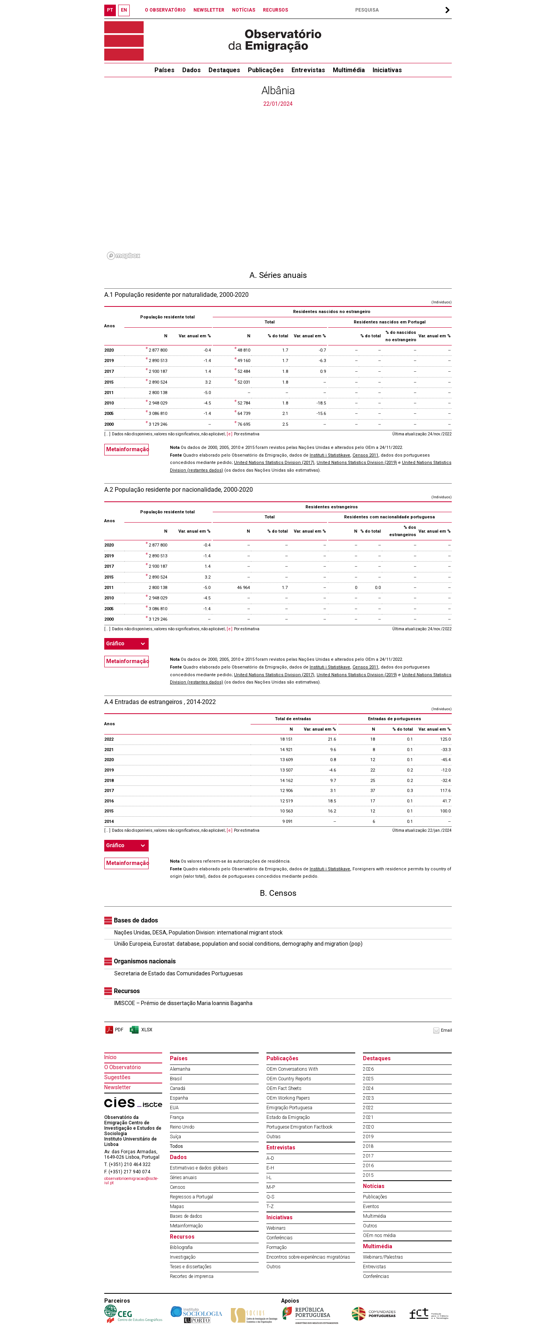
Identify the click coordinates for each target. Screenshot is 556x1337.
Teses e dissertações (191, 1266)
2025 (368, 1078)
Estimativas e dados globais (199, 1168)
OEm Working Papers (288, 1098)
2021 (368, 1117)
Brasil (176, 1078)
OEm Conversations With (292, 1069)
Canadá (177, 1088)
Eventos (371, 1206)
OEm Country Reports (288, 1078)
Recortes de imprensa (192, 1276)
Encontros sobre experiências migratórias (308, 1257)
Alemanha (180, 1069)
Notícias (374, 1186)
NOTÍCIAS (243, 10)
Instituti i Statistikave (330, 455)
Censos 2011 (365, 455)
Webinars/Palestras (383, 1257)
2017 (368, 1156)
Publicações (266, 70)
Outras (273, 1136)
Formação (276, 1247)
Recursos (182, 1237)
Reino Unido (182, 1127)
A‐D (270, 1158)
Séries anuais (183, 1177)
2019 (368, 1136)
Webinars (276, 1228)
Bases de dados (186, 1216)
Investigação (182, 1257)
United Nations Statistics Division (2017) (274, 462)
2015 (368, 1175)
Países (179, 1058)
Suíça (175, 1136)
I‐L (268, 1177)
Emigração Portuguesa (289, 1107)
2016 (368, 1165)
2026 (368, 1069)
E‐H (270, 1168)
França (177, 1117)
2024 (368, 1088)
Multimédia (349, 70)
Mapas (177, 1206)
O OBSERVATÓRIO (165, 10)
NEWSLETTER (208, 10)
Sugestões (117, 1077)
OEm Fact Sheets (284, 1088)
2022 (368, 1107)
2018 (368, 1146)
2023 (368, 1098)
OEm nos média (379, 1235)
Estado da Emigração (288, 1117)
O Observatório (122, 1067)
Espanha (179, 1098)
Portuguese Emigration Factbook (299, 1127)
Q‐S (270, 1197)
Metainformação (127, 449)
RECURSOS (275, 10)
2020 (368, 1127)
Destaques (224, 70)
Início (110, 1057)
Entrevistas (308, 70)
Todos (176, 1146)
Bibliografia (181, 1247)
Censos (177, 1187)
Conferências (279, 1238)
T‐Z (270, 1206)
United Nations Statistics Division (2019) (357, 462)
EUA (174, 1107)
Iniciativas (387, 70)
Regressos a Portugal (191, 1197)
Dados (191, 70)
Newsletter (117, 1087)
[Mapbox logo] (124, 255)
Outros (273, 1266)
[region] (278, 185)
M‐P (270, 1187)
